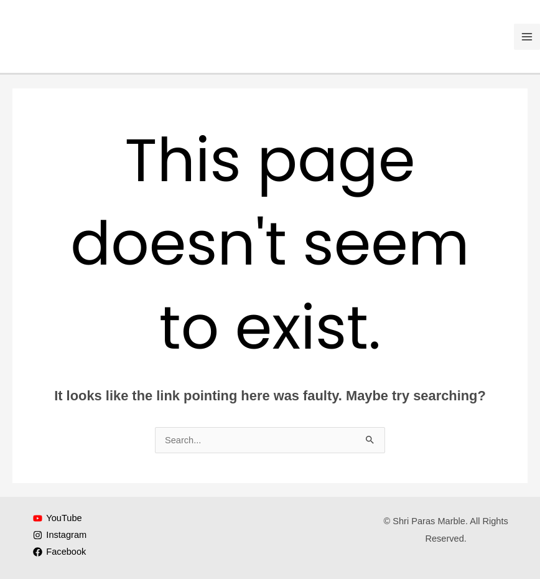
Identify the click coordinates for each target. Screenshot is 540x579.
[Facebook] (60, 552)
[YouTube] (58, 518)
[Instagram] (60, 535)
